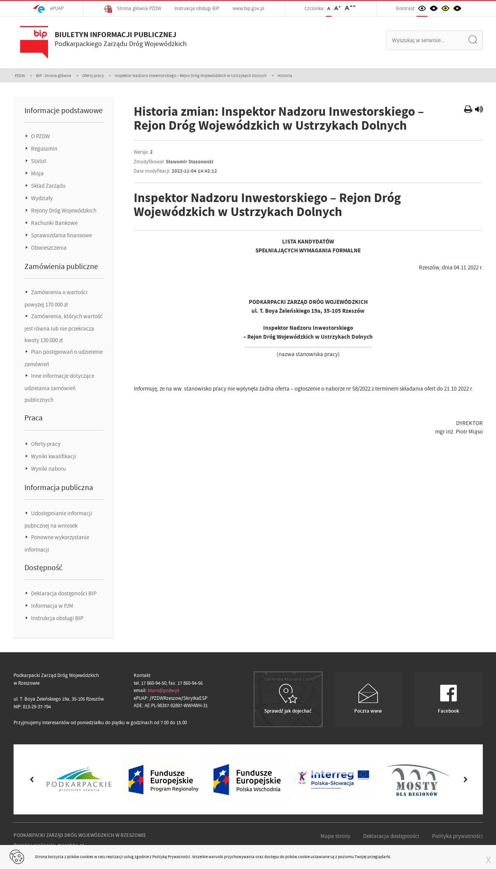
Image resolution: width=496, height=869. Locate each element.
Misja (37, 173)
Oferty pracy (93, 75)
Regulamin (43, 149)
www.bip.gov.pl (248, 8)
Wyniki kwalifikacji (53, 456)
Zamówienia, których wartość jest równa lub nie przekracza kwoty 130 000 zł (63, 328)
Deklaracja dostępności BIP (63, 593)
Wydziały (41, 198)
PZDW (20, 75)
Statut (38, 161)
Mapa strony (335, 836)
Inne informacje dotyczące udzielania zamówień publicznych (59, 388)
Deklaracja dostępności (391, 836)
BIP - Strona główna (53, 75)
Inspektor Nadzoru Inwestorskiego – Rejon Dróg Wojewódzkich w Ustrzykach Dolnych (191, 75)
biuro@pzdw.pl (163, 690)
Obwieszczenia (48, 248)
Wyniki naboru (48, 469)
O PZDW (40, 136)
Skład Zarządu (47, 186)
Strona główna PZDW (132, 9)
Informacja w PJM (51, 606)
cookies (86, 856)
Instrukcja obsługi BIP (196, 8)
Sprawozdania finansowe (61, 235)
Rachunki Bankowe (54, 223)
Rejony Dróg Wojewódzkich (63, 210)
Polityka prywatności (457, 836)
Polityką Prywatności (171, 856)
